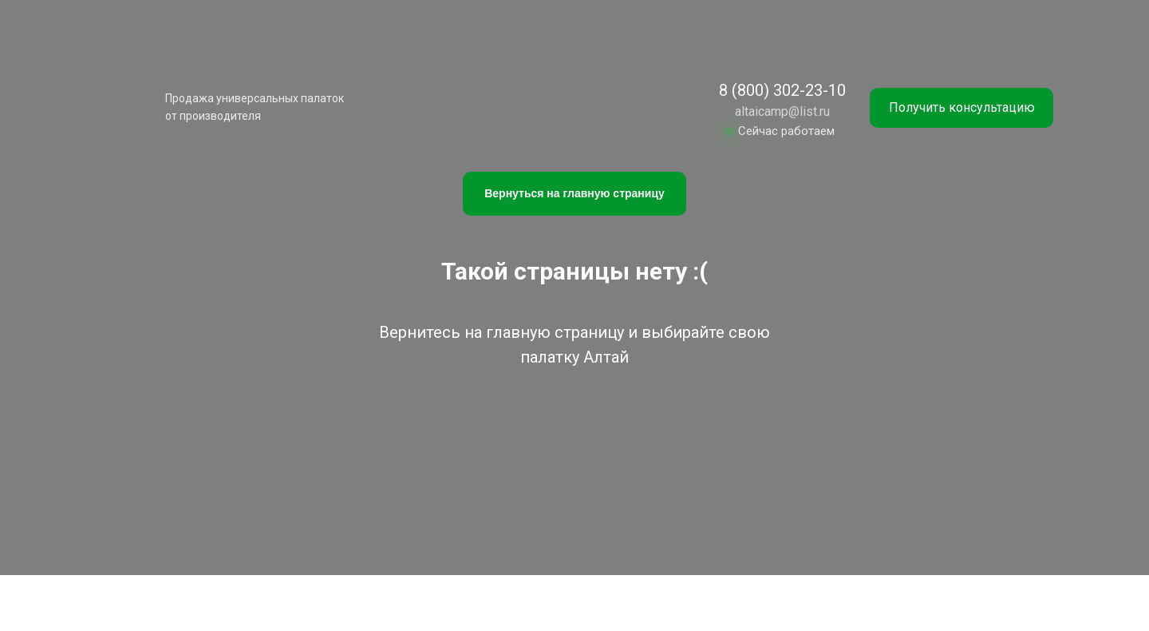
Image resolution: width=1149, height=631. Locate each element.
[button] (961, 108)
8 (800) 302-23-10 (782, 90)
